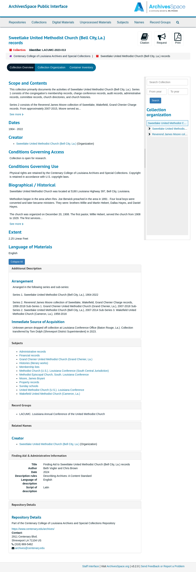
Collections (39, 22)
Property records (29, 382)
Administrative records (32, 351)
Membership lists (29, 366)
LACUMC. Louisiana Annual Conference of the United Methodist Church (62, 414)
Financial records (29, 355)
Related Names (22, 426)
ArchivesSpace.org (118, 566)
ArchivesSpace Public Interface (38, 6)
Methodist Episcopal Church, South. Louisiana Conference (54, 374)
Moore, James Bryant (32, 378)
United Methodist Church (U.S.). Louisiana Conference (51, 389)
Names (139, 22)
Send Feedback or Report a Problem (163, 566)
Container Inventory (81, 67)
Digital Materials (63, 22)
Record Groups (160, 22)
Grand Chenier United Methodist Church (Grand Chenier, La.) (55, 359)
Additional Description (27, 268)
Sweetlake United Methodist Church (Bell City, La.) (46, 143)
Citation (144, 38)
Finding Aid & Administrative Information (39, 456)
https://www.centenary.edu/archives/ (33, 528)
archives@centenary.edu (30, 548)
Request (162, 38)
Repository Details (24, 505)
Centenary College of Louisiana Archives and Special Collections (52, 56)
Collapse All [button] (17, 261)
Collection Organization (51, 67)
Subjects (123, 22)
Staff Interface (90, 566)
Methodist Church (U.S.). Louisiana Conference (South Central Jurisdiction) (64, 370)
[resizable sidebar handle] (145, 158)
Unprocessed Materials (95, 22)
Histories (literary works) (33, 363)
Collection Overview (21, 67)
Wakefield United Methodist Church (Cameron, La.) (49, 393)
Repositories (17, 22)
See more (17, 114)
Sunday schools (28, 386)
